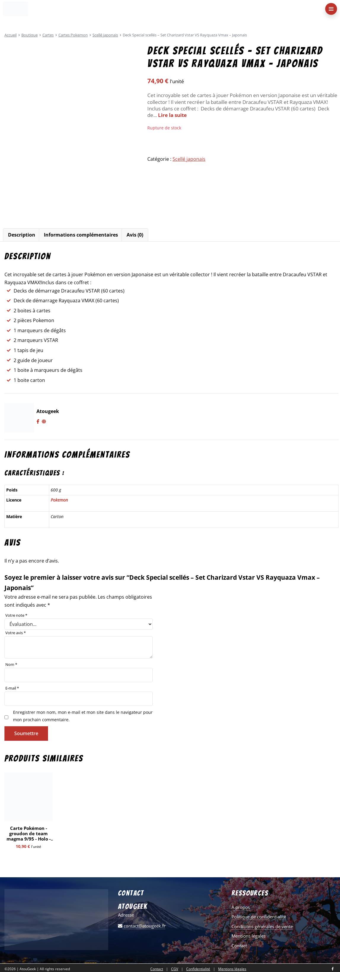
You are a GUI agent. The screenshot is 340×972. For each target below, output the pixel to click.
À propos (241, 907)
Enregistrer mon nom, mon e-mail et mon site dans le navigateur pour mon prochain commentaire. (83, 715)
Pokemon (59, 500)
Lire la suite (172, 115)
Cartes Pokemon (73, 35)
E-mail (12, 688)
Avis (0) (135, 235)
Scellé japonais (105, 35)
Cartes (48, 35)
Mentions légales (249, 936)
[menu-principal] (331, 9)
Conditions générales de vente (262, 926)
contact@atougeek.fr (141, 926)
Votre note (16, 615)
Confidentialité (198, 969)
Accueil (10, 35)
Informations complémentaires (81, 235)
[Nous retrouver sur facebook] (333, 969)
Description (21, 235)
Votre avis (15, 632)
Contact (239, 946)
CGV (174, 969)
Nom (11, 664)
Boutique (29, 35)
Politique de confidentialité (259, 917)
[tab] (21, 235)
